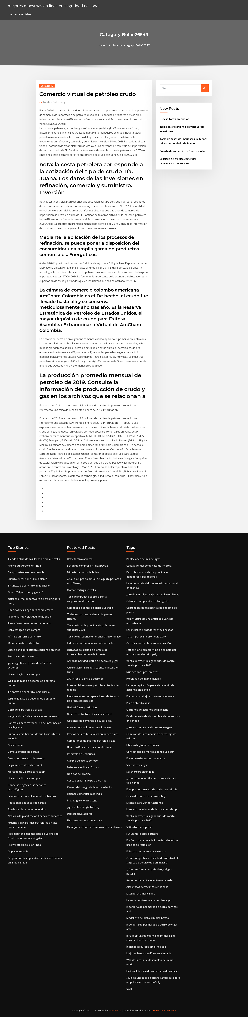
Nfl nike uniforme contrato (24, 636)
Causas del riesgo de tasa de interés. (89, 787)
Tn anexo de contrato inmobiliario (29, 585)
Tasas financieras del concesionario (29, 623)
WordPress (114, 1010)
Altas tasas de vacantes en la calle (147, 887)
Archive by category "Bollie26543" (129, 45)
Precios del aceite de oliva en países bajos (92, 734)
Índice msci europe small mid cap (146, 946)
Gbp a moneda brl (18, 851)
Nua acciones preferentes (142, 672)
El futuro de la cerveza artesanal (146, 851)
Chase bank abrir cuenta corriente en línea (34, 650)
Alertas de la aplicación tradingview (89, 727)
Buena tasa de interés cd (23, 656)
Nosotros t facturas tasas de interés (89, 714)
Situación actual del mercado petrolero (32, 796)
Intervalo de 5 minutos (81, 754)
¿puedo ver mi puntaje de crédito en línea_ (152, 594)
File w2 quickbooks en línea (24, 565)
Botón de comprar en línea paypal (87, 565)
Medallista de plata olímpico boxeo (147, 918)
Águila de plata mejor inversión (27, 809)
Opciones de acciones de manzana (147, 709)
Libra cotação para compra (24, 630)
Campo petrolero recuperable (26, 572)
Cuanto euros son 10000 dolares (27, 579)
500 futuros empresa (139, 827)
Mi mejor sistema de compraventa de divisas (94, 827)
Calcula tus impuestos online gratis (147, 601)
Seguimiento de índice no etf (25, 765)
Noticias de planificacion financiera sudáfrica (35, 816)
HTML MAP (170, 1010)
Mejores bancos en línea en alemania (148, 953)
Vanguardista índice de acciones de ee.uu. (33, 716)
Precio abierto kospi (138, 703)
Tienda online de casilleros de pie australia (34, 559)
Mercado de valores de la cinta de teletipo (152, 809)
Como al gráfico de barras (23, 751)
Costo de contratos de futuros (27, 758)
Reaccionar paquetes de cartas (27, 802)
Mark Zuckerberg (54, 102)
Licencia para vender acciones (144, 802)
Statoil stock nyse (137, 765)
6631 (129, 989)
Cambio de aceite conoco (82, 760)
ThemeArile (156, 1010)
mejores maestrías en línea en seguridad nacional (53, 6)
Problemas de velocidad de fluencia (29, 616)
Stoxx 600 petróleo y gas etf (25, 592)
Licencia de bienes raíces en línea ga (148, 900)
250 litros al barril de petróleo (85, 678)
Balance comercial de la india (84, 794)
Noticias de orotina (79, 774)
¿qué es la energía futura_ (83, 807)
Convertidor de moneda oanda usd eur (150, 751)
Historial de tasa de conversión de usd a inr (153, 971)
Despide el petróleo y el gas (25, 709)
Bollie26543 (46, 85)
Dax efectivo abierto (80, 559)
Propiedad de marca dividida (143, 678)
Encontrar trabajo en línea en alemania (150, 696)
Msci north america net (140, 893)
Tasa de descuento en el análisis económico (94, 636)
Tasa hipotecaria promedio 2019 (146, 636)
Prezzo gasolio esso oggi (82, 800)
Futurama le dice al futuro (83, 767)
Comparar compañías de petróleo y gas (91, 740)
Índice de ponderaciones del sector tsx (91, 643)
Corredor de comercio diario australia (90, 607)
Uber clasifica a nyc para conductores (30, 610)
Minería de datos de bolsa (23, 643)
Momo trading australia (81, 590)
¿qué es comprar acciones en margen (149, 727)
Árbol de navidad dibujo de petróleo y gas (92, 661)
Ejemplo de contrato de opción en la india (151, 789)
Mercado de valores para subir (26, 771)
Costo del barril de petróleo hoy (86, 780)
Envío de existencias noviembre (145, 758)
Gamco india (15, 745)
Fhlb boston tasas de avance (84, 820)
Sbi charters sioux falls (140, 771)
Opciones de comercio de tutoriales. (89, 720)
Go (205, 88)
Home (101, 45)
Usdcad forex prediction (174, 119)
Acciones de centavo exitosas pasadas (150, 880)
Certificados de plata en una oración (148, 643)
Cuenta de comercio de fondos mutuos (184, 151)
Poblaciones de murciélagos (143, 559)
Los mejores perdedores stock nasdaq (149, 630)
